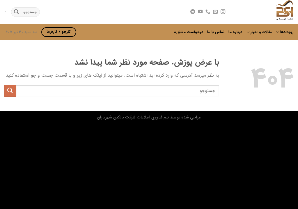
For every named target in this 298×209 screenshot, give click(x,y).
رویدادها (285, 32)
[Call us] (207, 12)
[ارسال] (16, 12)
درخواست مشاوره (188, 32)
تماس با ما (216, 32)
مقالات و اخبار (259, 32)
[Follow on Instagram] (223, 12)
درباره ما (235, 32)
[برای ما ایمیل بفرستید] (215, 12)
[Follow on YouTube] (200, 12)
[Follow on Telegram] (192, 12)
